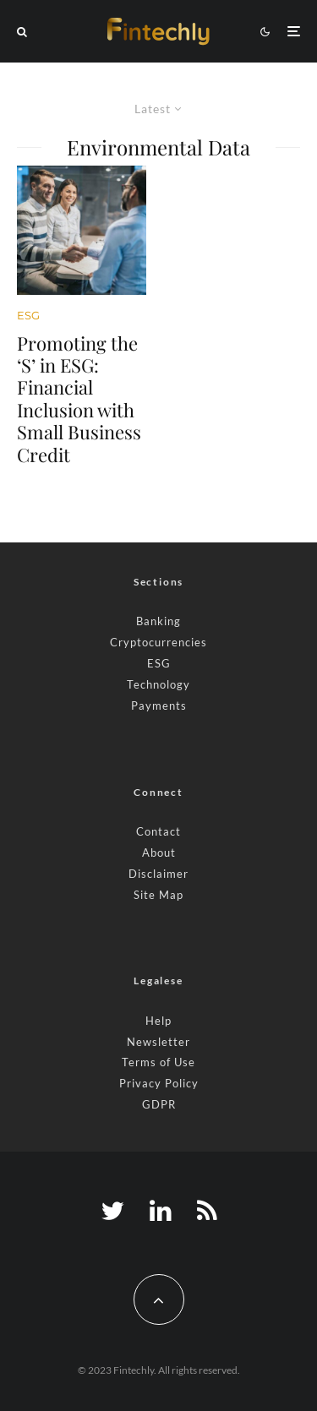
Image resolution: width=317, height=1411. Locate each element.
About (159, 852)
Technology (158, 684)
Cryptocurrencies (158, 642)
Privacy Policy (159, 1083)
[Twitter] (112, 1210)
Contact (158, 831)
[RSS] (207, 1210)
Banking (158, 621)
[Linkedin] (160, 1210)
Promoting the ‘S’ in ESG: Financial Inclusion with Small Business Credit (79, 399)
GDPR (159, 1104)
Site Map (158, 895)
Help (158, 1020)
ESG (28, 315)
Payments (159, 705)
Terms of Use (158, 1062)
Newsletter (158, 1042)
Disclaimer (158, 873)
